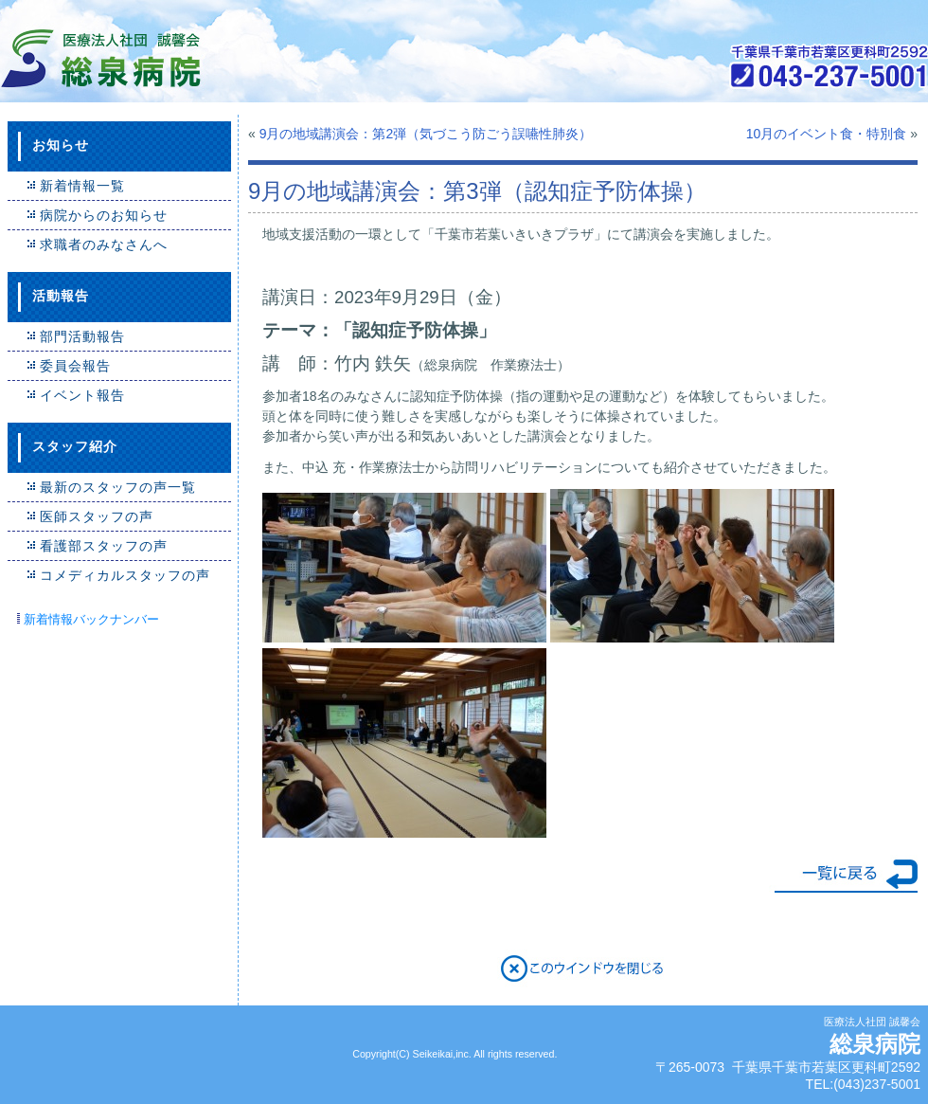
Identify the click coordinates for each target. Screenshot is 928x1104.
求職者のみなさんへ (104, 244)
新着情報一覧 (82, 185)
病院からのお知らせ (104, 215)
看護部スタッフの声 (104, 545)
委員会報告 (75, 365)
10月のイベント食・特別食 (826, 133)
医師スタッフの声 (96, 516)
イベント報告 (82, 395)
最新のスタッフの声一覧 (118, 487)
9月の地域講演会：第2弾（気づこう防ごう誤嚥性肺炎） (426, 133)
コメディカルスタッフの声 (125, 575)
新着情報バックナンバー (91, 619)
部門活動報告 (82, 336)
